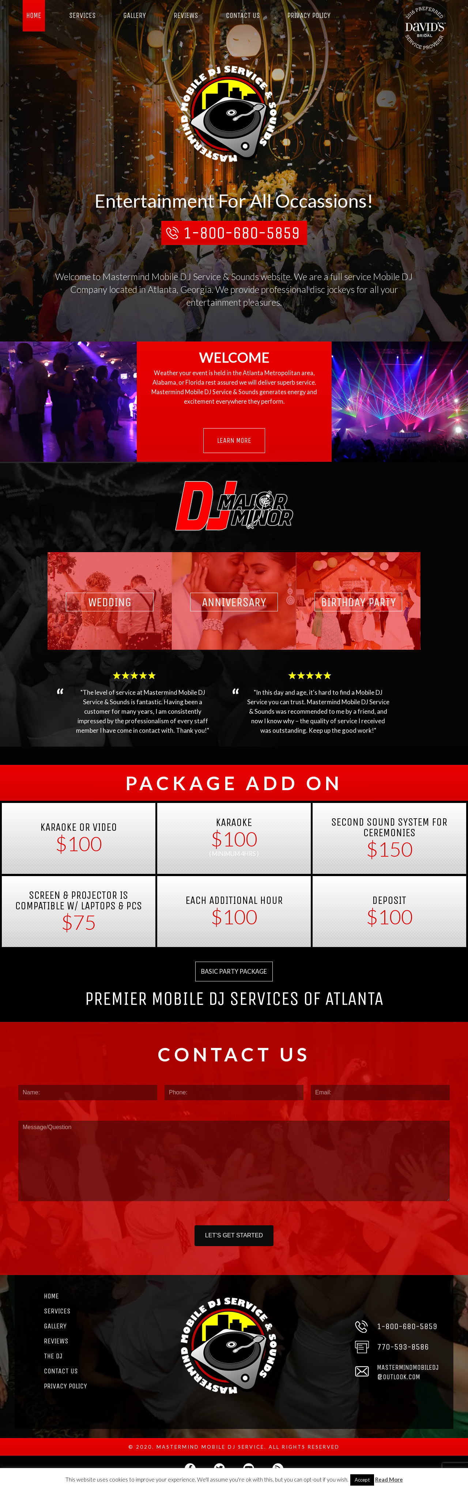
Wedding (109, 606)
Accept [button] (362, 1480)
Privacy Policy (309, 15)
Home (34, 15)
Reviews (186, 15)
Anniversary (234, 606)
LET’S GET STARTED (234, 1241)
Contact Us (242, 15)
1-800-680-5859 (241, 234)
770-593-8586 (403, 1355)
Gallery (135, 15)
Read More (389, 1479)
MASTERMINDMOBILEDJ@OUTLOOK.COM (409, 1379)
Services (83, 15)
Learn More (234, 443)
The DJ (53, 1363)
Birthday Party (358, 606)
